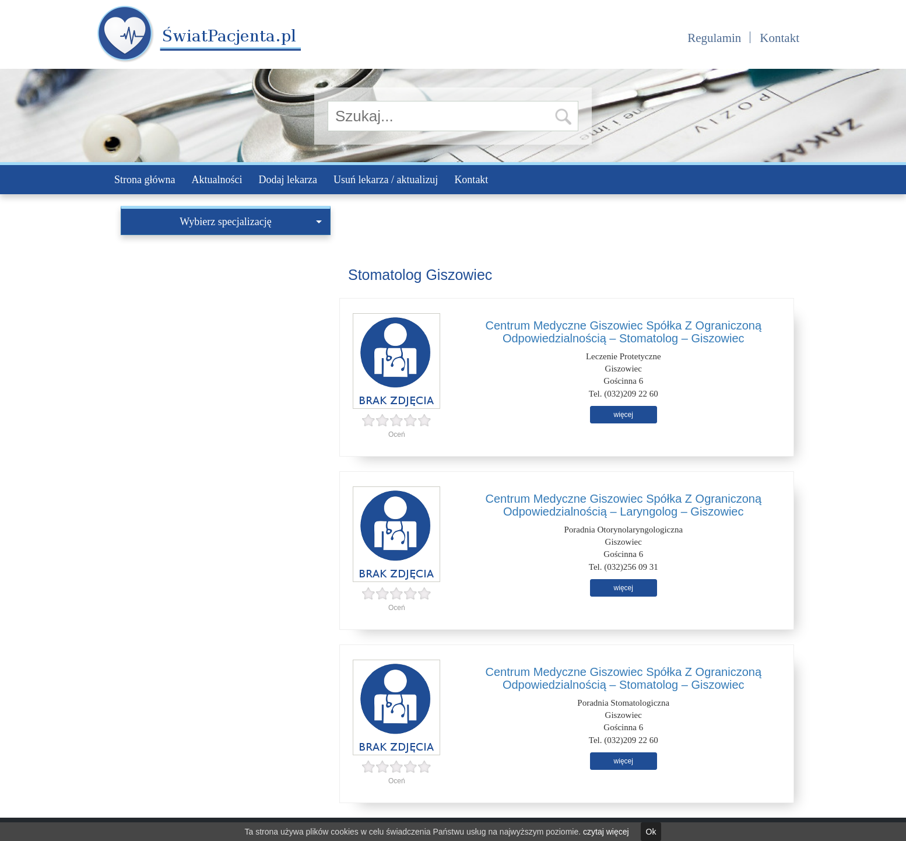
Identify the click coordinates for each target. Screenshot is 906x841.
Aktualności (216, 179)
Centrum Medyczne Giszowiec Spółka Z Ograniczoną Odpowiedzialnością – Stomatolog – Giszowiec (623, 332)
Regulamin (714, 38)
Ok (651, 831)
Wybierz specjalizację (251, 221)
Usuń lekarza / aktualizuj (385, 179)
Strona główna (144, 179)
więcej (623, 415)
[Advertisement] (226, 322)
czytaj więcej (606, 831)
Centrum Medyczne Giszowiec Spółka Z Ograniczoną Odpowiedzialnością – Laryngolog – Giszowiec (623, 505)
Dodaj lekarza (287, 179)
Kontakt (779, 38)
